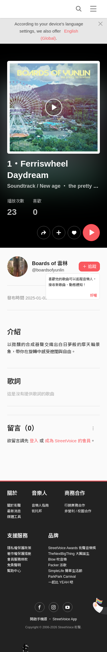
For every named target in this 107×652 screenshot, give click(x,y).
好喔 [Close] (93, 295)
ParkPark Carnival (62, 577)
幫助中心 (14, 571)
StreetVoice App (65, 619)
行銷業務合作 (74, 505)
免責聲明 (14, 565)
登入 (34, 440)
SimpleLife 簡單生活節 (65, 571)
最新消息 (14, 511)
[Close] (100, 24)
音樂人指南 (40, 505)
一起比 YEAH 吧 (60, 582)
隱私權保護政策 (19, 548)
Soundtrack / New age (33, 186)
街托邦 (37, 511)
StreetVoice (30, 9)
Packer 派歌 (57, 565)
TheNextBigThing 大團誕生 (68, 554)
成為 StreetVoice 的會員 (68, 440)
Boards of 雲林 (50, 263)
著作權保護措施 (19, 554)
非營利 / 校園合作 (77, 511)
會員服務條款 (17, 559)
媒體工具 (14, 517)
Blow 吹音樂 (57, 559)
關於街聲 (14, 505)
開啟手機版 (38, 619)
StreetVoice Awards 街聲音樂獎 (72, 548)
